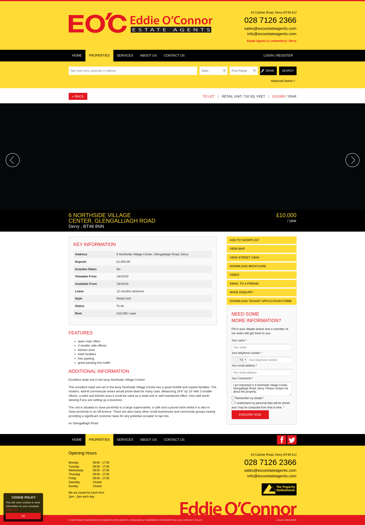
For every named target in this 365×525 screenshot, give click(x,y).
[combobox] (239, 360)
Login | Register (278, 55)
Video (234, 274)
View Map (237, 248)
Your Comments (242, 378)
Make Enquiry (241, 292)
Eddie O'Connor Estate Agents (109, 520)
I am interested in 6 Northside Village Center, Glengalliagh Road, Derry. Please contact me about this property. (262, 388)
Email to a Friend (244, 283)
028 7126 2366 (270, 20)
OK (23, 516)
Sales (204, 70)
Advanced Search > (283, 81)
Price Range (239, 70)
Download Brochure (248, 266)
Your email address (244, 365)
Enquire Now (250, 414)
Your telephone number (247, 353)
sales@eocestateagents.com (270, 28)
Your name (239, 340)
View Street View (244, 257)
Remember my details (249, 398)
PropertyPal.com (171, 520)
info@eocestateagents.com (272, 34)
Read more (12, 509)
